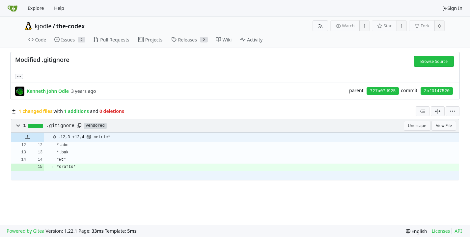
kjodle (43, 26)
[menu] (452, 111)
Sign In (452, 8)
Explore (36, 8)
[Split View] (438, 111)
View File (444, 125)
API (458, 231)
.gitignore (60, 125)
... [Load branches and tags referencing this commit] (19, 76)
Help (59, 8)
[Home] (12, 8)
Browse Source (434, 61)
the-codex (70, 26)
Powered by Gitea (25, 231)
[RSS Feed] (320, 25)
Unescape (417, 125)
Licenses (441, 231)
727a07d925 (383, 91)
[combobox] (422, 111)
